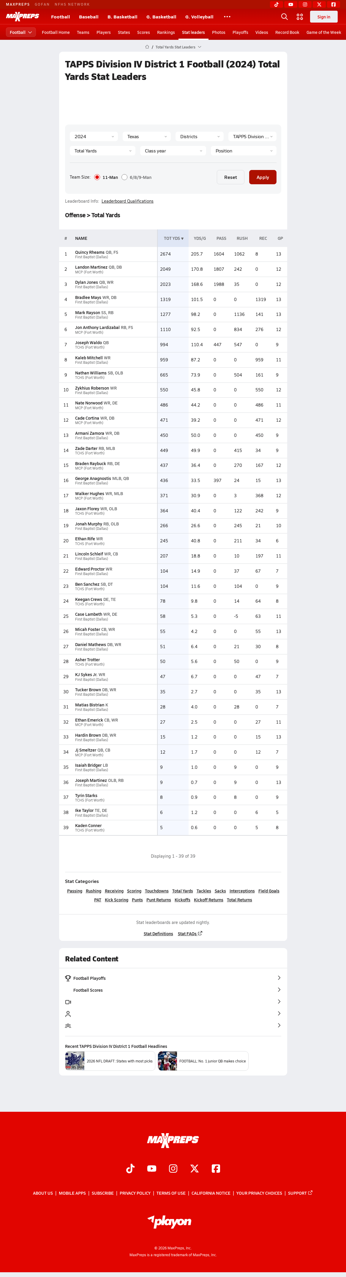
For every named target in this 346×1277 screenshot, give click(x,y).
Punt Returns (158, 899)
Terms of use (171, 1193)
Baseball (89, 16)
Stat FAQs (190, 933)
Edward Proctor (89, 569)
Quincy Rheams (89, 252)
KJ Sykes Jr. (86, 674)
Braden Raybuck (90, 463)
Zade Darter (86, 448)
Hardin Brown (88, 735)
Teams (83, 32)
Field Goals (268, 890)
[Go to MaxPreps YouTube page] (152, 1169)
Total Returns (239, 899)
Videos (261, 32)
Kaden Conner (88, 825)
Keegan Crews (88, 599)
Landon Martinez (91, 267)
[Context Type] (200, 136)
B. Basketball (123, 16)
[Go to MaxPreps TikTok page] (130, 1169)
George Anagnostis (93, 478)
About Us (43, 1193)
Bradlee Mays (88, 297)
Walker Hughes (89, 493)
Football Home (56, 32)
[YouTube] (290, 4)
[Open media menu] (300, 16)
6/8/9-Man (136, 177)
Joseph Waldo (88, 342)
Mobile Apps (72, 1193)
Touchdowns (156, 890)
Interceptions (242, 890)
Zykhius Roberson (92, 388)
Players (104, 32)
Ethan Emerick (89, 720)
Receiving (114, 890)
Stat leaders (193, 32)
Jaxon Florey (87, 508)
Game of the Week (323, 32)
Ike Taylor (84, 810)
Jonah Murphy (88, 524)
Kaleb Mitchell (88, 357)
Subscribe (103, 1193)
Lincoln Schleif (89, 554)
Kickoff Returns (208, 899)
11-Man (106, 177)
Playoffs (240, 32)
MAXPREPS (18, 4)
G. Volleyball (199, 16)
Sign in (323, 17)
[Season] (94, 136)
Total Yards (182, 890)
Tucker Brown (88, 689)
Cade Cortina (87, 418)
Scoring (134, 890)
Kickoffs (182, 899)
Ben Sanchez (87, 584)
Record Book (287, 32)
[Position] (243, 150)
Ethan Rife (85, 538)
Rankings (166, 32)
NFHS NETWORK (72, 4)
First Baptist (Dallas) (91, 257)
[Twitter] (319, 4)
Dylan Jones (86, 282)
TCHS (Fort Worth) (89, 347)
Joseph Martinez (91, 780)
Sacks (220, 890)
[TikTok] (276, 4)
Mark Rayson (87, 312)
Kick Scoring (116, 899)
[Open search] (284, 16)
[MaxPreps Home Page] (147, 47)
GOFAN (42, 4)
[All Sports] (227, 16)
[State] (147, 136)
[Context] (252, 136)
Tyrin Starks (86, 795)
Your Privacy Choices (259, 1193)
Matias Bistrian (89, 705)
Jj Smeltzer (85, 750)
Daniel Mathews (90, 644)
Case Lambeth (88, 614)
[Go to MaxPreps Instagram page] (173, 1169)
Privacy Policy (135, 1193)
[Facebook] (333, 4)
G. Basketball (161, 16)
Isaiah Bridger (88, 765)
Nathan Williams (90, 373)
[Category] (102, 150)
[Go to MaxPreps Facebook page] (216, 1169)
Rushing (93, 890)
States (124, 32)
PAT (97, 899)
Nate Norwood (88, 403)
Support (300, 1193)
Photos (218, 32)
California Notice (211, 1193)
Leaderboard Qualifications (128, 201)
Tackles (203, 890)
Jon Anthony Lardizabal (97, 327)
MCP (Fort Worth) (89, 272)
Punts (137, 899)
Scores (143, 32)
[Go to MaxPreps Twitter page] (194, 1169)
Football (60, 16)
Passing (74, 890)
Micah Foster (87, 629)
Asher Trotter (87, 659)
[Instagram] (305, 4)
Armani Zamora (89, 433)
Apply (263, 177)
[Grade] (173, 150)
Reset (230, 177)
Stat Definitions (158, 933)
